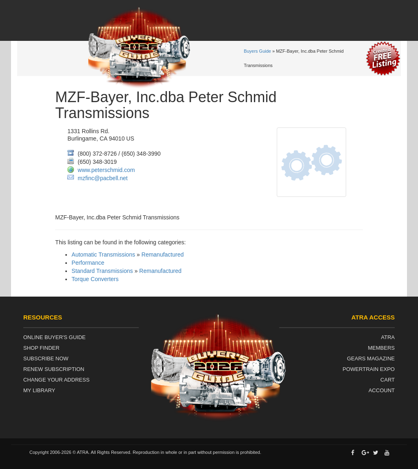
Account (382, 390)
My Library (39, 390)
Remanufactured (163, 254)
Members (381, 348)
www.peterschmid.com (106, 170)
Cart (387, 380)
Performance (87, 262)
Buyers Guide (257, 51)
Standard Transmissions (102, 271)
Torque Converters (94, 279)
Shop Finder (41, 348)
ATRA (388, 337)
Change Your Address (56, 380)
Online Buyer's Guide (54, 337)
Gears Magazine (371, 358)
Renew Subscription (53, 369)
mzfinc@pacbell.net (102, 178)
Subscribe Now (46, 358)
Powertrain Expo (368, 369)
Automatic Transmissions (103, 254)
